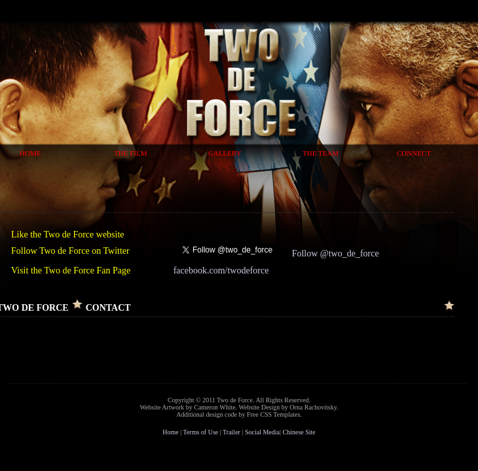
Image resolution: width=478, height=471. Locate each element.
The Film (130, 153)
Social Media (262, 432)
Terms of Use (201, 432)
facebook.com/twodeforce (221, 270)
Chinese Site (299, 432)
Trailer (231, 432)
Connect (414, 153)
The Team (321, 153)
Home (30, 153)
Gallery (225, 153)
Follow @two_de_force (335, 253)
